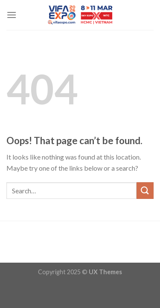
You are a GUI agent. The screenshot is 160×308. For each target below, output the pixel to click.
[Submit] (145, 190)
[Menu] (11, 14)
